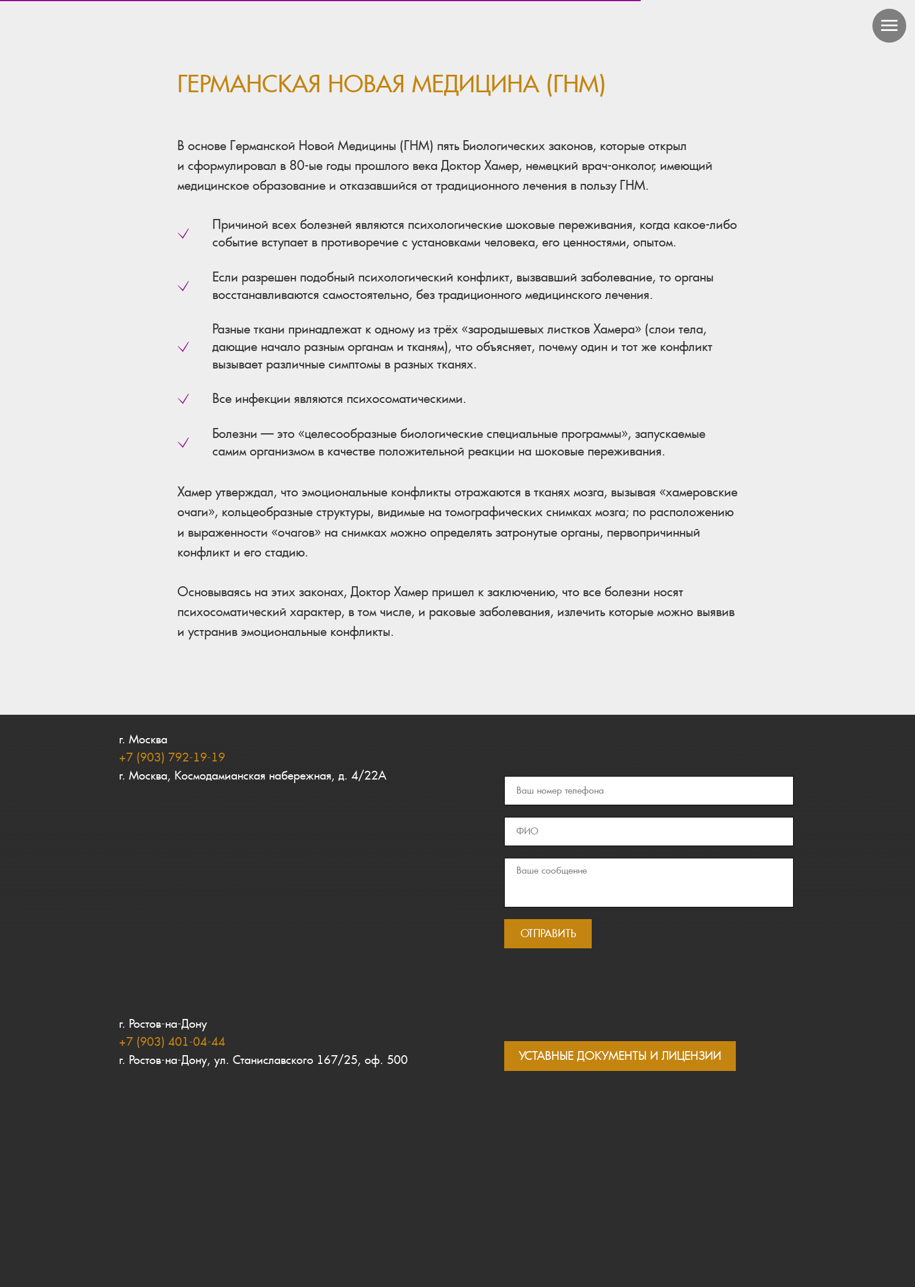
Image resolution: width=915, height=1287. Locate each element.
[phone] (649, 790)
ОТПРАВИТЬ (548, 933)
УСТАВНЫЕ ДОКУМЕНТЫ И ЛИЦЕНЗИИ (620, 1055)
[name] (649, 831)
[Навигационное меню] (889, 26)
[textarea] (649, 882)
